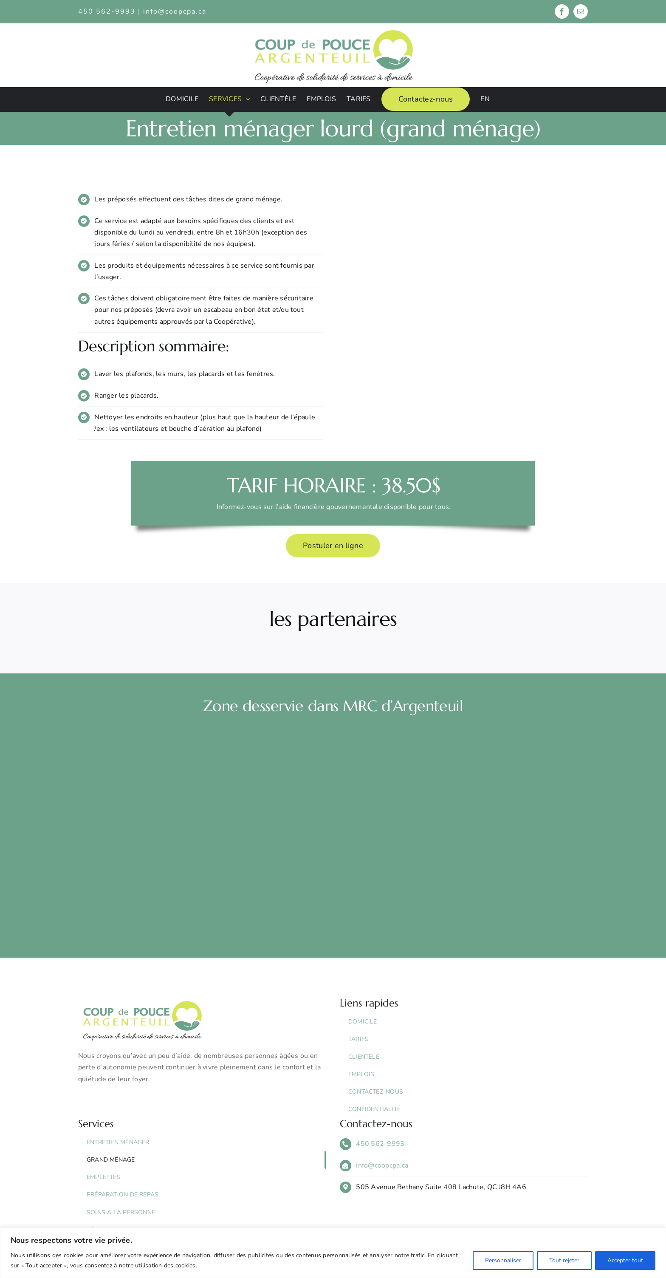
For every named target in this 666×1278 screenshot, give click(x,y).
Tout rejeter (564, 1260)
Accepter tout (625, 1260)
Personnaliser (503, 1260)
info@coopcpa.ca (174, 11)
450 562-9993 (380, 1143)
